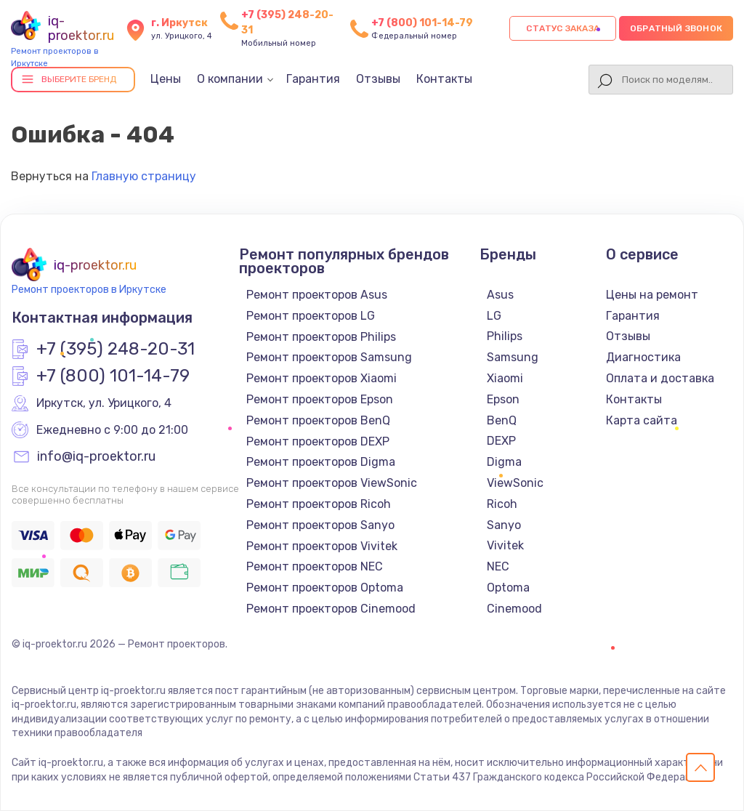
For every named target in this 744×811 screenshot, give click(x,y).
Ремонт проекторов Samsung (329, 357)
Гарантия (313, 79)
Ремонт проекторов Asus (316, 295)
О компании (230, 79)
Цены (165, 79)
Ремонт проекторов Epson (319, 399)
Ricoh (502, 504)
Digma (504, 462)
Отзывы (378, 79)
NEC (498, 566)
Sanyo (504, 525)
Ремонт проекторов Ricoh (318, 504)
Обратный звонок (676, 28)
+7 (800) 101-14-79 (422, 23)
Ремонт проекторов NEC (314, 566)
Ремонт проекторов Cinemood (331, 609)
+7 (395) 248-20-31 (115, 349)
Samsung (512, 357)
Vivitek (505, 545)
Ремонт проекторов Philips (321, 337)
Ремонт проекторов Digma (320, 462)
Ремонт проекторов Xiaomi (321, 378)
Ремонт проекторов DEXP (317, 441)
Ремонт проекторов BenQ (318, 420)
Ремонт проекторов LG (310, 316)
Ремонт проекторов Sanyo (320, 525)
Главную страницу (144, 176)
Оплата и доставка (660, 378)
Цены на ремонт (652, 295)
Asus (500, 295)
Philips (504, 336)
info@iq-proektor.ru (96, 457)
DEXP (501, 441)
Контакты (444, 79)
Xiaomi (505, 378)
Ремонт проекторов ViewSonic (331, 483)
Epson (503, 399)
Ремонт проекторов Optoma (324, 587)
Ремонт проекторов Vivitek (321, 546)
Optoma (508, 587)
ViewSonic (515, 483)
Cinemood (514, 609)
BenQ (502, 420)
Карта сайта (641, 420)
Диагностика (643, 357)
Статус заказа (562, 28)
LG (494, 316)
